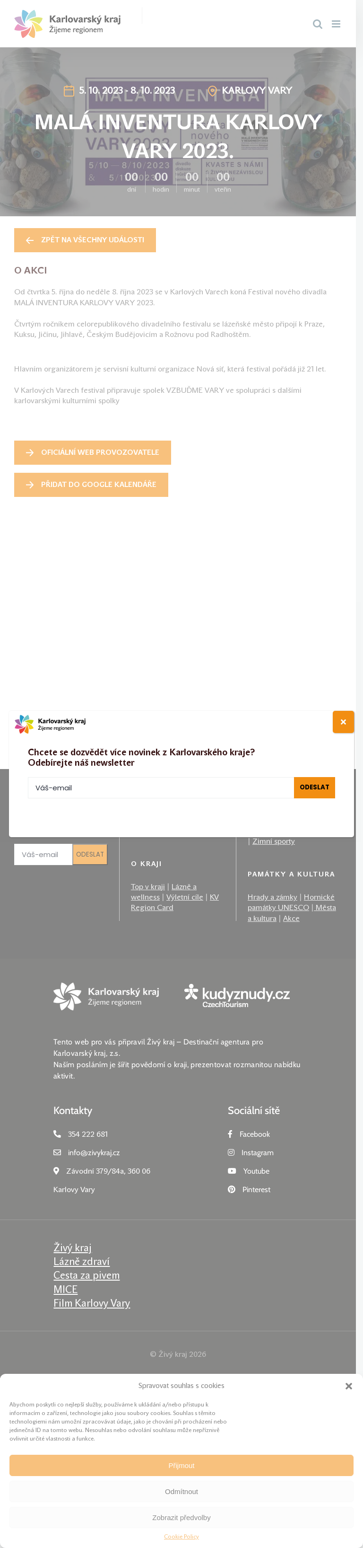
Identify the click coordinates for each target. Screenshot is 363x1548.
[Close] (343, 722)
